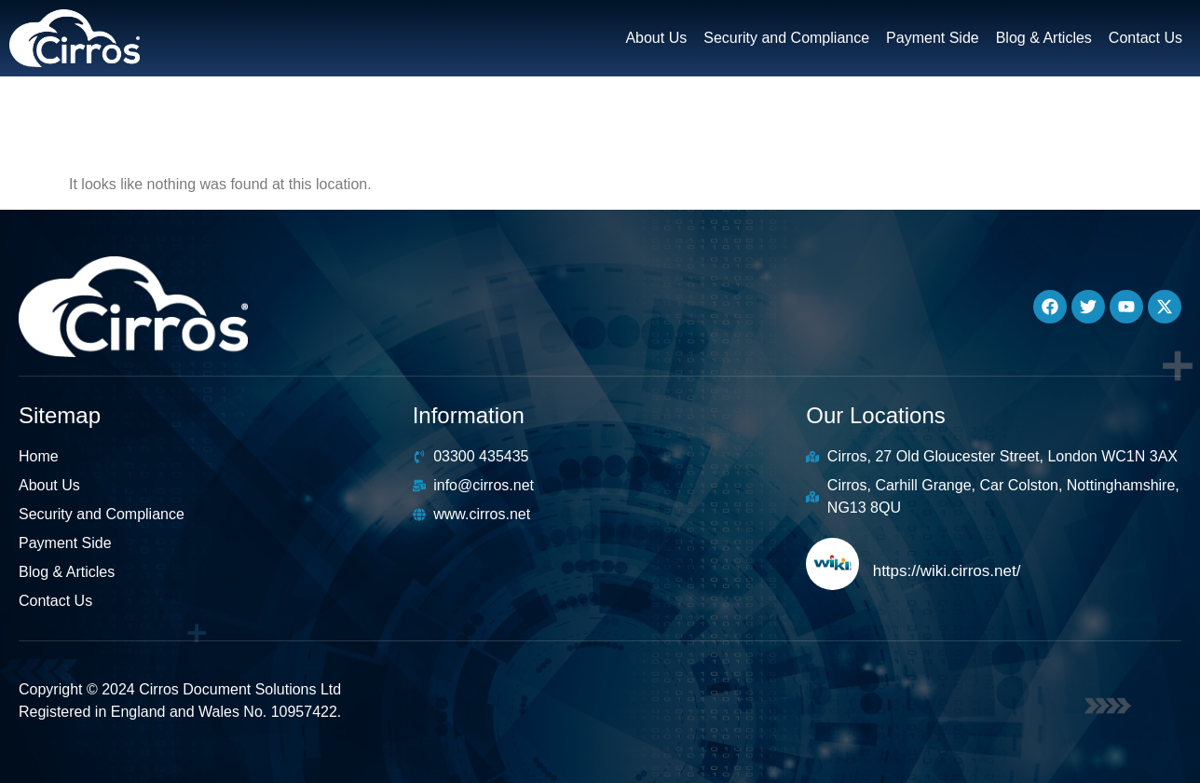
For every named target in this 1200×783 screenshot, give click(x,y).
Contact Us (1145, 38)
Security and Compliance (786, 38)
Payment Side (932, 38)
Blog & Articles (1044, 38)
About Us (656, 38)
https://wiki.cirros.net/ (947, 571)
